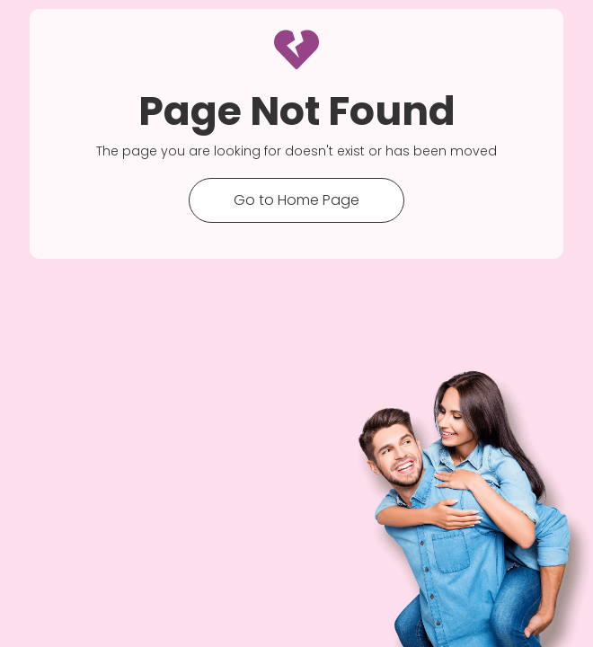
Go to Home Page (296, 200)
